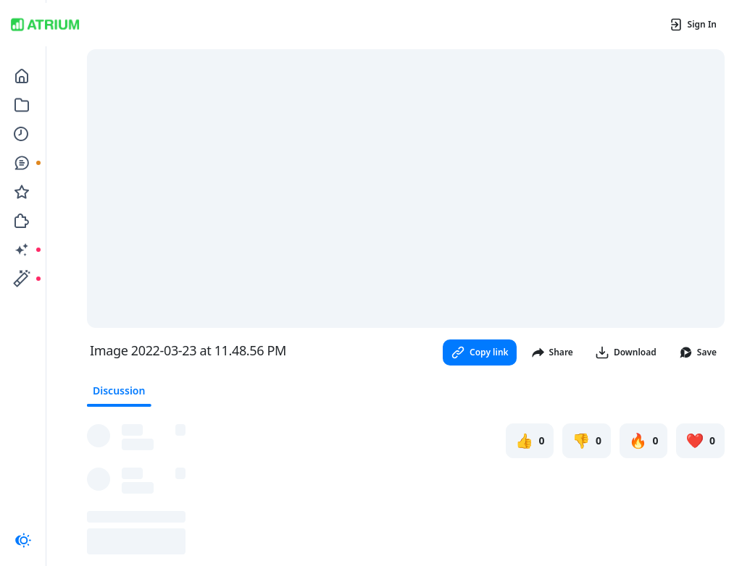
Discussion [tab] (119, 390)
